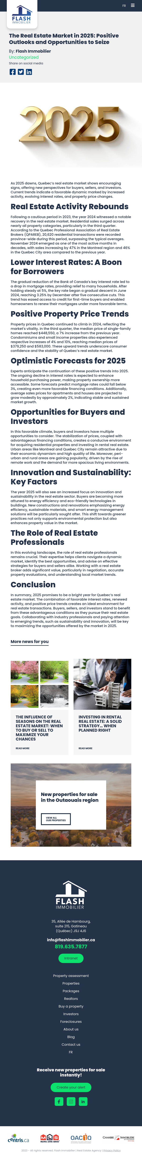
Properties (71, 983)
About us (71, 1029)
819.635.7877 (71, 947)
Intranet (71, 958)
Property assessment (71, 975)
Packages (71, 991)
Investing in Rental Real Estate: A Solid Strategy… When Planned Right (100, 723)
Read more (23, 748)
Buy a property (71, 1006)
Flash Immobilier (33, 51)
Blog (71, 1037)
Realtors (71, 998)
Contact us (71, 1044)
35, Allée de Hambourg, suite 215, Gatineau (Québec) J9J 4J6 (71, 926)
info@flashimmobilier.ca (71, 940)
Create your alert (71, 1087)
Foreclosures (71, 1021)
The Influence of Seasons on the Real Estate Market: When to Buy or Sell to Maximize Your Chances (39, 728)
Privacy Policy (112, 1150)
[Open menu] (132, 5)
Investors (71, 1014)
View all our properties (56, 819)
